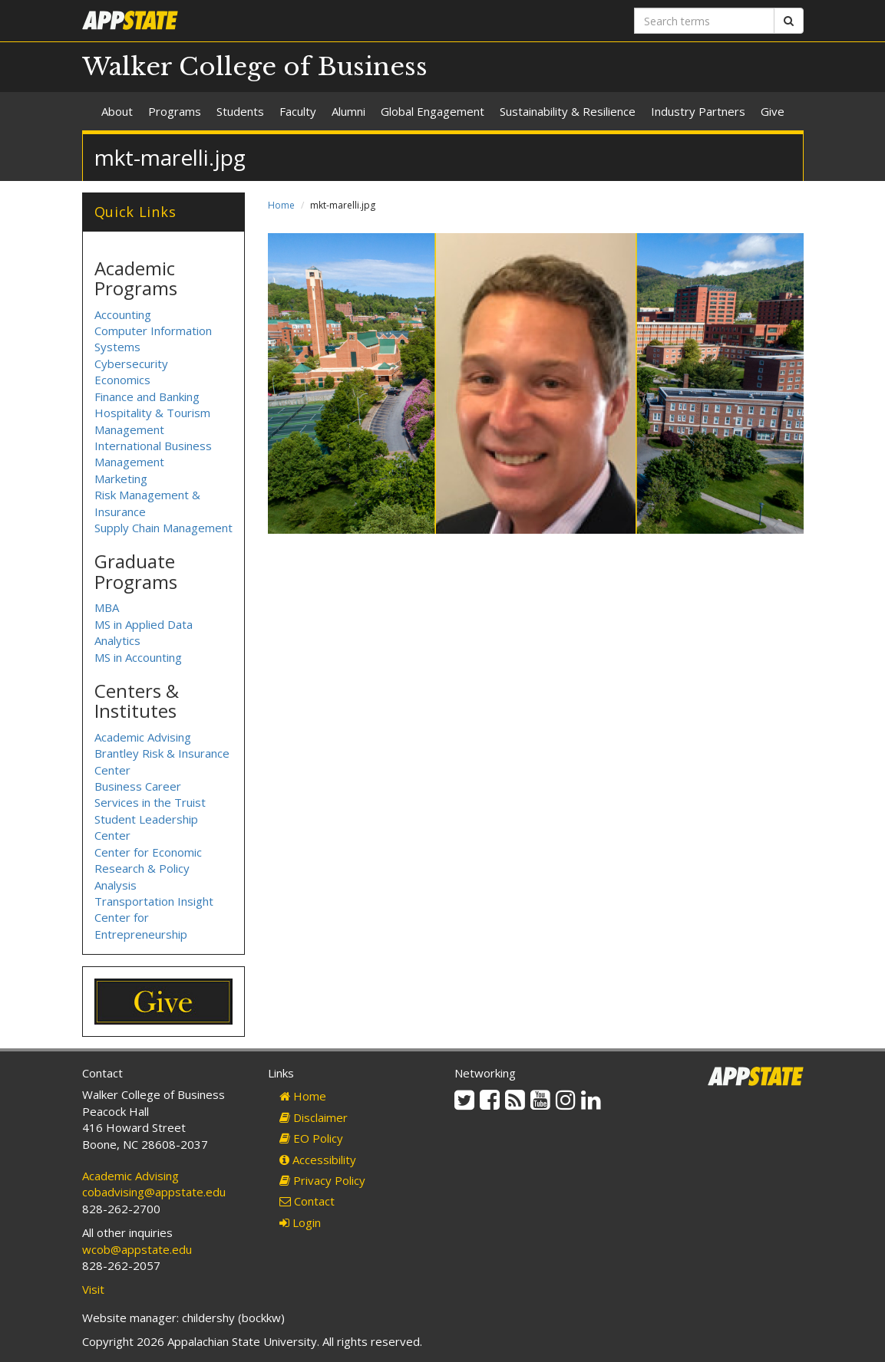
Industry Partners (698, 111)
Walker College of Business (255, 66)
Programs (174, 111)
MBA (106, 607)
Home (281, 205)
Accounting (122, 314)
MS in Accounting (138, 657)
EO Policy (311, 1138)
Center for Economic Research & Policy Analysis (148, 868)
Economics (122, 379)
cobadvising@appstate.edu (154, 1191)
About (117, 111)
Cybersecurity (131, 363)
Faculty (297, 111)
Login (300, 1222)
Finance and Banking (147, 396)
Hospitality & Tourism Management (152, 420)
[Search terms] (704, 21)
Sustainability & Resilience (568, 111)
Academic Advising (142, 737)
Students (240, 111)
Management (129, 461)
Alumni (348, 111)
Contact (307, 1201)
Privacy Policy (322, 1180)
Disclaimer (313, 1117)
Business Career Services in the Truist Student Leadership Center (150, 810)
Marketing (120, 478)
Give (772, 111)
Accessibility (317, 1159)
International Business (153, 445)
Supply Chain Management (163, 527)
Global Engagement (432, 111)
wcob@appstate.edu (137, 1249)
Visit (93, 1289)
